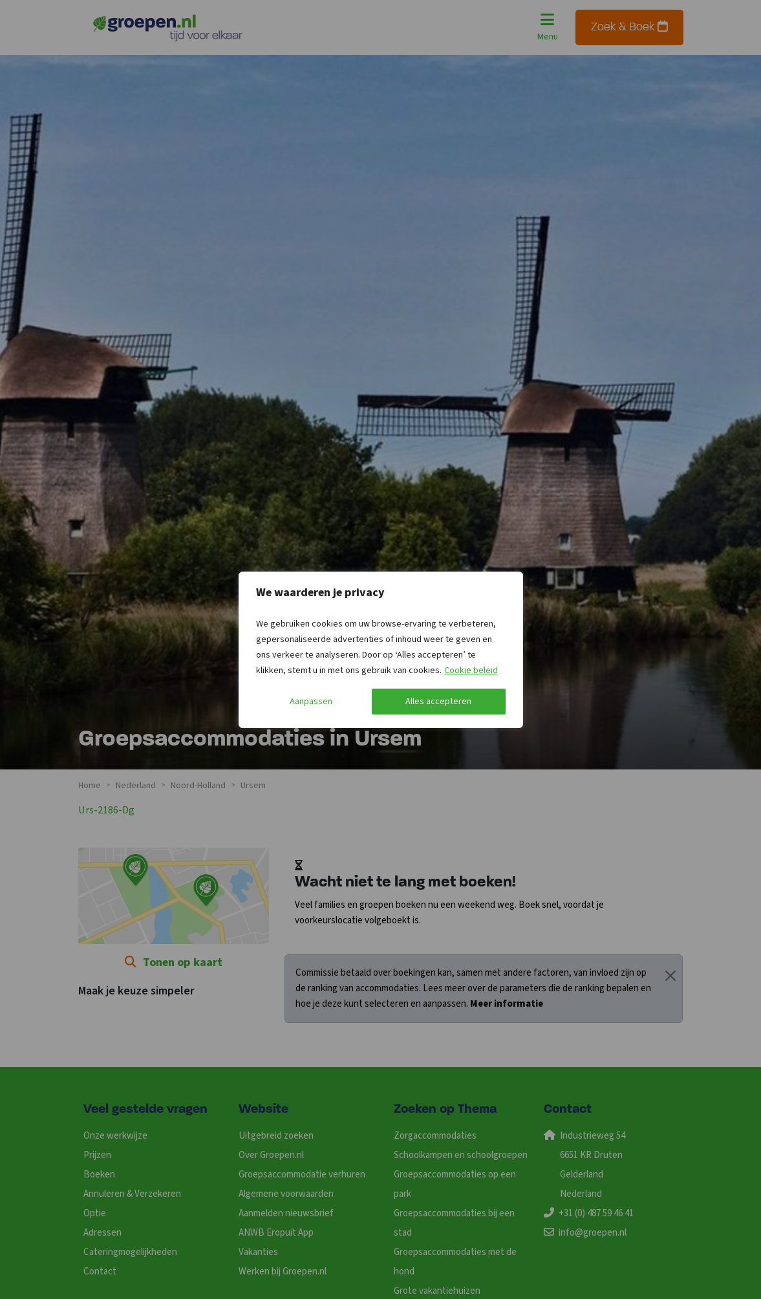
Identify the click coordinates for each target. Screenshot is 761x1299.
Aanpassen (311, 701)
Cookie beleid (471, 670)
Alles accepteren (438, 701)
